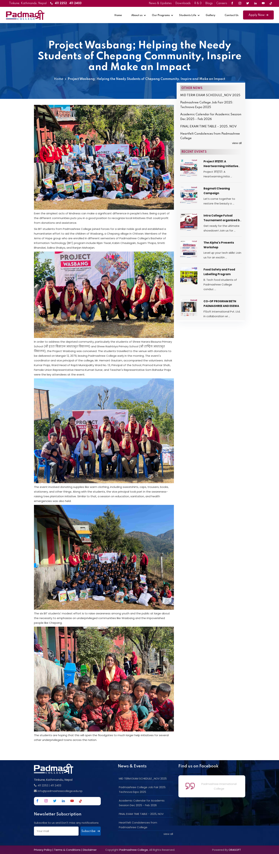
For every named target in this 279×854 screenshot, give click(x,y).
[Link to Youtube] (263, 3)
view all (237, 143)
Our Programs (161, 15)
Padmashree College (133, 850)
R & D (198, 3)
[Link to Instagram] (239, 3)
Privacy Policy (43, 850)
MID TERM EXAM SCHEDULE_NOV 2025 (210, 95)
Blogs (209, 3)
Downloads (183, 3)
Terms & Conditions (67, 850)
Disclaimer (90, 850)
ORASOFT (235, 850)
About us (136, 15)
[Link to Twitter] (247, 3)
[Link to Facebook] (232, 3)
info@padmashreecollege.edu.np (60, 791)
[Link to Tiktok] (270, 3)
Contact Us (231, 15)
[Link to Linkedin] (255, 3)
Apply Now (258, 15)
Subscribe (90, 831)
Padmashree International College (219, 786)
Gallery (210, 15)
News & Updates (160, 3)
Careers (221, 3)
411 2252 (43, 785)
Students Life (187, 15)
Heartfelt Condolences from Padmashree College (210, 136)
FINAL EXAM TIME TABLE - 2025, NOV (208, 126)
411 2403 (55, 785)
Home (118, 15)
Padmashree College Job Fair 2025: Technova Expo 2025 (206, 105)
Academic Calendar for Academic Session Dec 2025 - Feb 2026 (210, 117)
